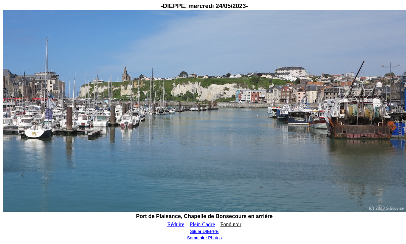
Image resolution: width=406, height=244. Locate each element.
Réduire (176, 224)
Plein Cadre (202, 224)
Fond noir (231, 224)
